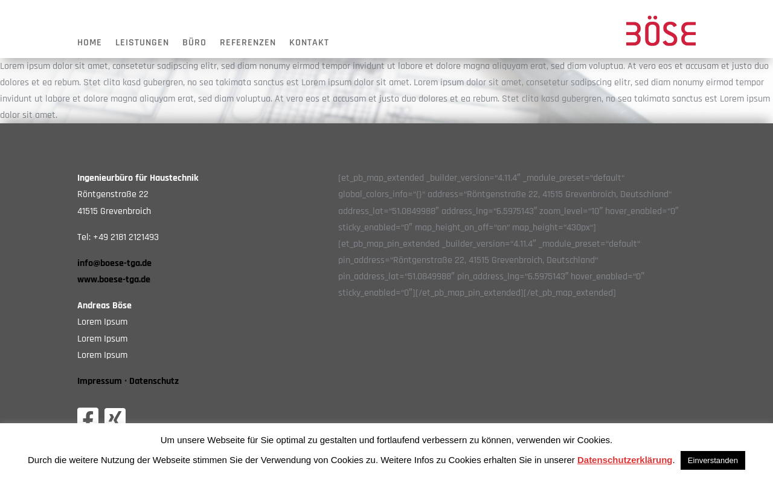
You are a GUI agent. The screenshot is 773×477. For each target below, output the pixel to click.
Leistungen (142, 44)
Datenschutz (154, 381)
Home (89, 44)
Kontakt (309, 44)
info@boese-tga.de (114, 263)
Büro (194, 44)
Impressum (99, 381)
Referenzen (248, 44)
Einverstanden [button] (713, 460)
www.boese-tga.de (113, 279)
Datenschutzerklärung (625, 460)
